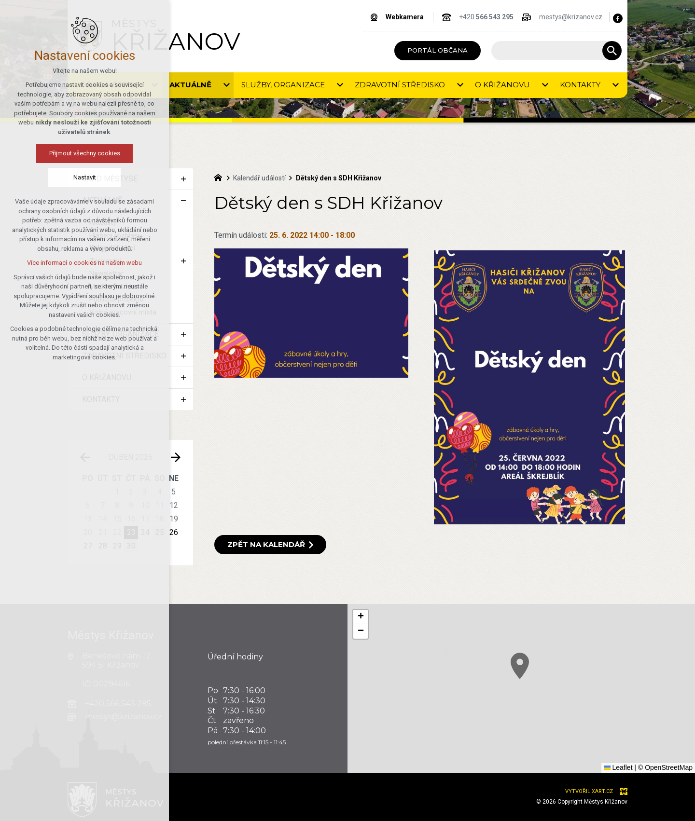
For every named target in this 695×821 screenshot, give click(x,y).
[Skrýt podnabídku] (183, 200)
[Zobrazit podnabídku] (183, 179)
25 (159, 532)
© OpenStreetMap (665, 767)
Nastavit (50, 177)
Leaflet (618, 767)
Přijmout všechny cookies (50, 153)
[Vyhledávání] (612, 50)
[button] (566, 694)
